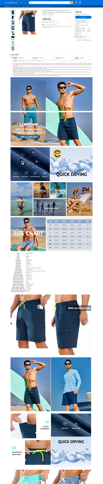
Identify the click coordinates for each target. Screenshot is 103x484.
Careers (45, 6)
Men (23, 8)
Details (85, 37)
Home (12, 8)
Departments (8, 6)
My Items (50, 6)
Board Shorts (39, 60)
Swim (35, 60)
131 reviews (51, 15)
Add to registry (86, 39)
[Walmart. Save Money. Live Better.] (10, 2)
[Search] (71, 2)
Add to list (78, 39)
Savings (18, 6)
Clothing (26, 8)
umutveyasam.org (54, 24)
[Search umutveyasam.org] (49, 2)
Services (14, 6)
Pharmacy (41, 6)
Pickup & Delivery (34, 6)
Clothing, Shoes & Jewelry (17, 8)
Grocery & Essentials (25, 6)
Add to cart (83, 17)
